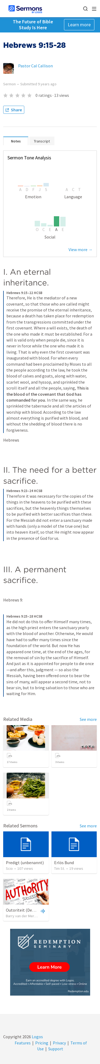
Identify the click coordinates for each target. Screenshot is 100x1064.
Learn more (79, 24)
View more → (81, 249)
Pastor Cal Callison (35, 65)
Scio (9, 868)
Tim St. (59, 868)
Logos (37, 1036)
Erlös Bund (64, 862)
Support (55, 1048)
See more (88, 719)
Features (23, 1042)
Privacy (59, 1042)
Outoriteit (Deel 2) (23, 910)
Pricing (41, 1042)
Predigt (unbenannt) (25, 862)
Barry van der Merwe (22, 915)
